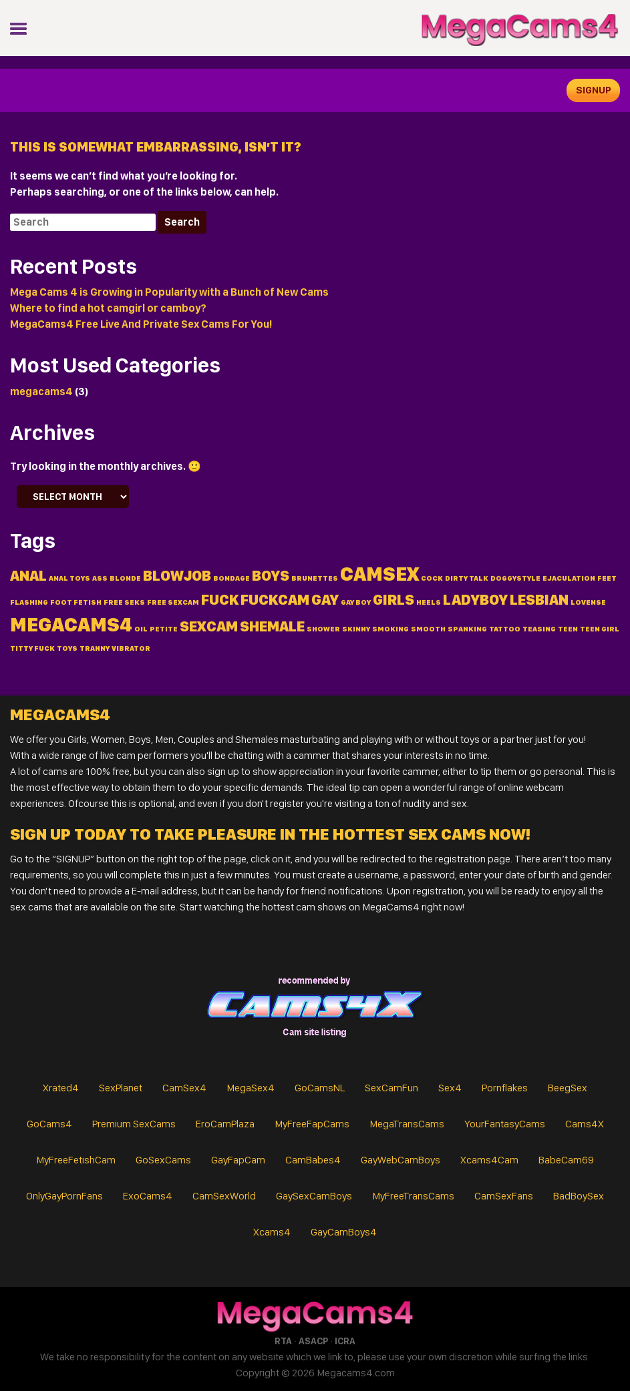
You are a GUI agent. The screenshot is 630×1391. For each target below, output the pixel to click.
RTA (283, 1341)
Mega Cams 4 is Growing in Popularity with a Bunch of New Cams (169, 292)
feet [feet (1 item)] (607, 578)
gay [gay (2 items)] (325, 599)
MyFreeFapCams (312, 1123)
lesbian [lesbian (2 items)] (539, 599)
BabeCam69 (566, 1159)
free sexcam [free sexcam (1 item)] (173, 602)
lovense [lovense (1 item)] (588, 602)
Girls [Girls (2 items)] (393, 599)
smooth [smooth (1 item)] (428, 629)
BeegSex (567, 1087)
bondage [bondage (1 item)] (231, 578)
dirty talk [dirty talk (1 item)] (466, 578)
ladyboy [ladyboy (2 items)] (475, 599)
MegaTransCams (406, 1123)
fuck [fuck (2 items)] (220, 599)
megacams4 (41, 391)
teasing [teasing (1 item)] (539, 629)
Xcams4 (272, 1231)
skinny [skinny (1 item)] (356, 629)
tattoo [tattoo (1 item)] (504, 629)
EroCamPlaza (225, 1123)
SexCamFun (391, 1087)
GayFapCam (238, 1159)
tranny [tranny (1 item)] (95, 648)
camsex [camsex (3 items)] (379, 573)
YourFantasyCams (504, 1123)
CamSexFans (503, 1195)
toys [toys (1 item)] (67, 648)
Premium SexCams (134, 1123)
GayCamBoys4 (344, 1231)
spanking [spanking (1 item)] (467, 629)
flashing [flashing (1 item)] (29, 602)
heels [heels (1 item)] (428, 602)
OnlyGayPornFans (64, 1195)
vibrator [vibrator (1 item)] (131, 648)
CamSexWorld (224, 1195)
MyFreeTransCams (413, 1195)
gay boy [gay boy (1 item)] (356, 602)
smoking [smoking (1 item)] (390, 629)
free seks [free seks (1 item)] (124, 602)
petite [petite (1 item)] (164, 629)
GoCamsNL (320, 1087)
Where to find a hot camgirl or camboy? (108, 308)
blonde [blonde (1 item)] (125, 578)
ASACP (313, 1341)
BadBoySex (578, 1195)
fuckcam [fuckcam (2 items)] (275, 599)
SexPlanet (120, 1087)
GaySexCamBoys (314, 1195)
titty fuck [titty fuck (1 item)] (32, 648)
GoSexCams (163, 1159)
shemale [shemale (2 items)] (272, 626)
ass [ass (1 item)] (100, 578)
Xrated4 (61, 1087)
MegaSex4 (250, 1087)
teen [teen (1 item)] (568, 629)
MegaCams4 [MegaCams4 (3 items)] (71, 624)
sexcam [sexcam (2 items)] (209, 626)
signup (593, 90)
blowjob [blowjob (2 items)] (177, 575)
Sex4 (450, 1087)
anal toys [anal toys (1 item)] (69, 578)
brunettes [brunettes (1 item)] (314, 578)
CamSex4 (184, 1087)
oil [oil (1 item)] (141, 629)
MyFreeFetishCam (76, 1159)
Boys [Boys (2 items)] (270, 575)
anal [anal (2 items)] (28, 575)
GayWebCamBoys (400, 1159)
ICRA (345, 1341)
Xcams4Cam (489, 1159)
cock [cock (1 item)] (432, 578)
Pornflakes (505, 1087)
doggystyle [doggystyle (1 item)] (515, 578)
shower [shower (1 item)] (323, 629)
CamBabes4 (313, 1159)
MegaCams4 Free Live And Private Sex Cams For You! (141, 324)
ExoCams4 (147, 1195)
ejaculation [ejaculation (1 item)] (568, 578)
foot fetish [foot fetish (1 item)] (76, 602)
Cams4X (584, 1123)
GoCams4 (49, 1123)
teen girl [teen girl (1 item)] (599, 629)
